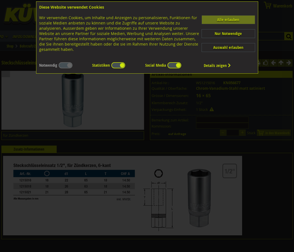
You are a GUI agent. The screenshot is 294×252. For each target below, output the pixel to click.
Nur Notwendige (228, 33)
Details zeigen (217, 65)
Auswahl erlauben (228, 47)
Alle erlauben (228, 20)
